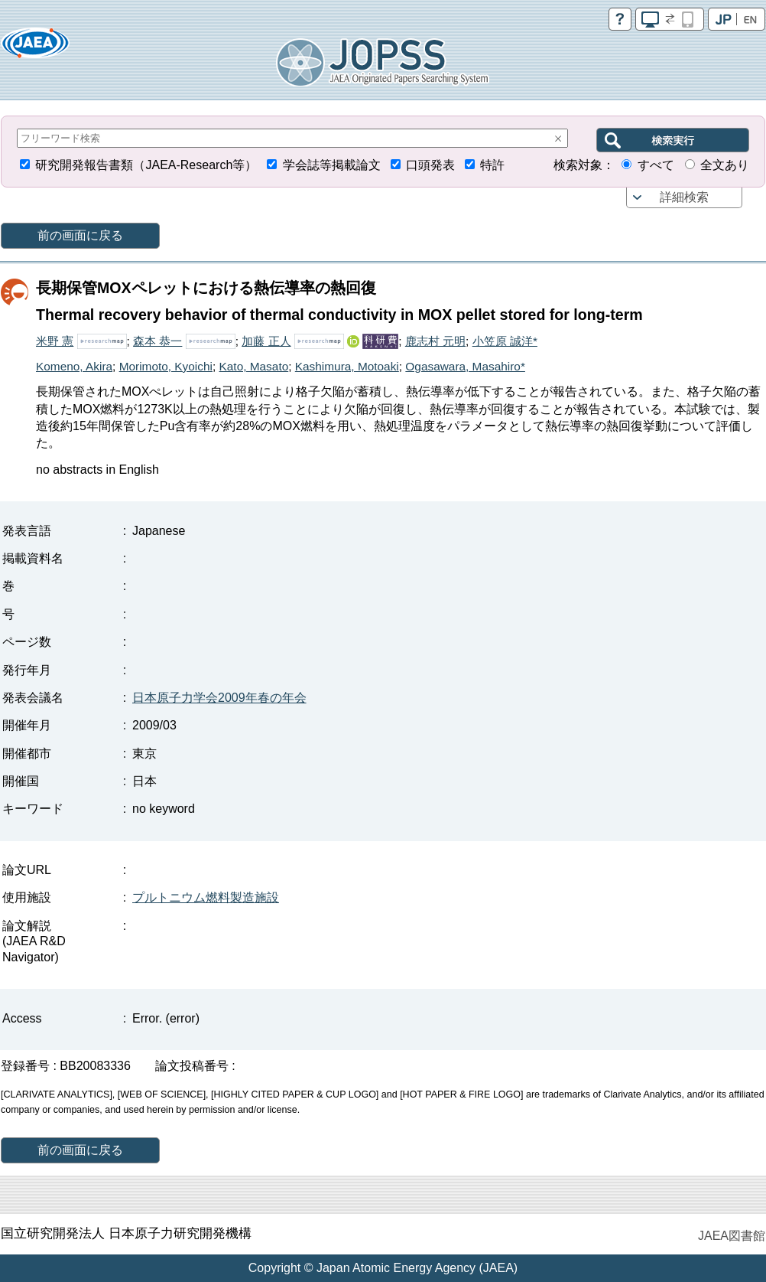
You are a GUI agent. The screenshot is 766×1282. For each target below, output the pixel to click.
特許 (492, 164)
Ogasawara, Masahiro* (465, 366)
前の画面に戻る (80, 235)
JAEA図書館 (731, 1235)
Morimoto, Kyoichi (166, 366)
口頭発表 (430, 164)
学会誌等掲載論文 (332, 164)
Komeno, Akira (74, 366)
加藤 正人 (266, 340)
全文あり (724, 164)
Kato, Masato (254, 366)
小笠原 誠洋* (504, 340)
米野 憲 (54, 340)
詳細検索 (684, 197)
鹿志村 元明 (435, 340)
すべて (656, 164)
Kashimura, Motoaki (347, 366)
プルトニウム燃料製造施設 (205, 897)
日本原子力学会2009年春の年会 (219, 697)
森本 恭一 (157, 340)
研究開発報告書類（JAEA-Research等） (146, 164)
